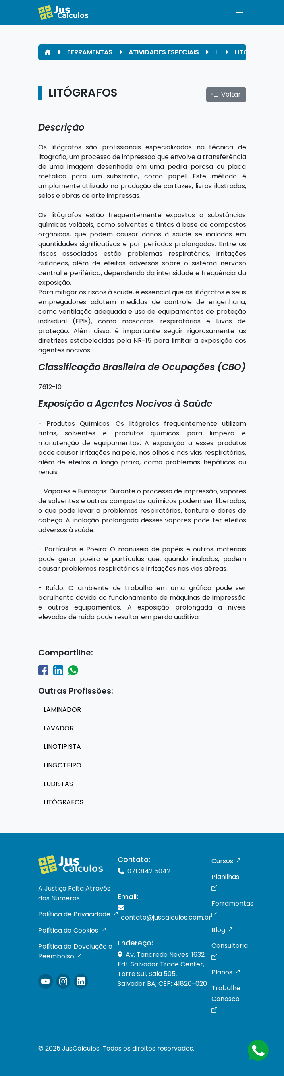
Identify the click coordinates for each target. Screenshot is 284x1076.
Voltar (226, 94)
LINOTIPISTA (62, 746)
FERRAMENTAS (89, 52)
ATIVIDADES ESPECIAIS (164, 52)
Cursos (225, 861)
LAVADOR (59, 728)
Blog (221, 930)
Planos (225, 972)
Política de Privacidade (78, 914)
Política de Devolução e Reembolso (75, 951)
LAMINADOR (62, 709)
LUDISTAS (58, 783)
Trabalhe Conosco (225, 998)
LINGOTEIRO (62, 765)
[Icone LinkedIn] (81, 981)
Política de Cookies (72, 930)
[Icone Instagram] (45, 981)
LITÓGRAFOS (63, 802)
